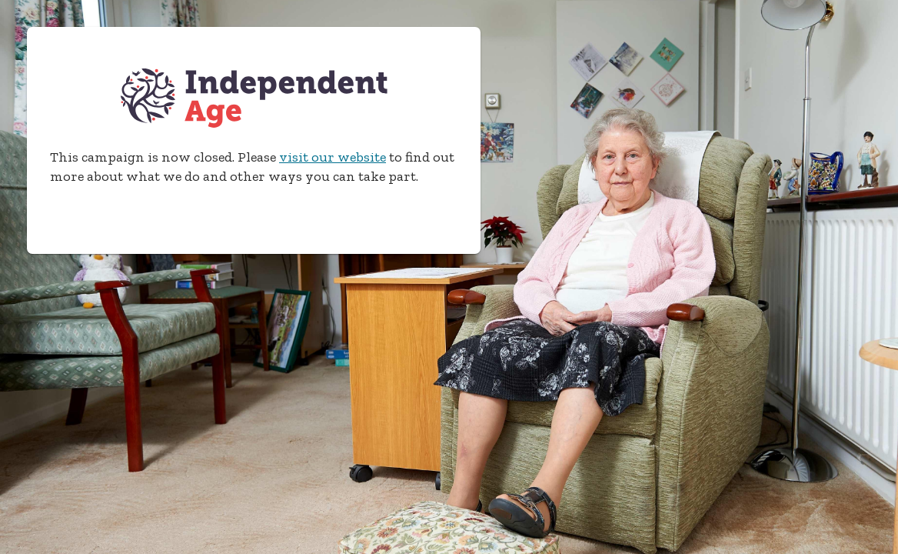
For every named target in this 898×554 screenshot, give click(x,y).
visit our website (332, 157)
